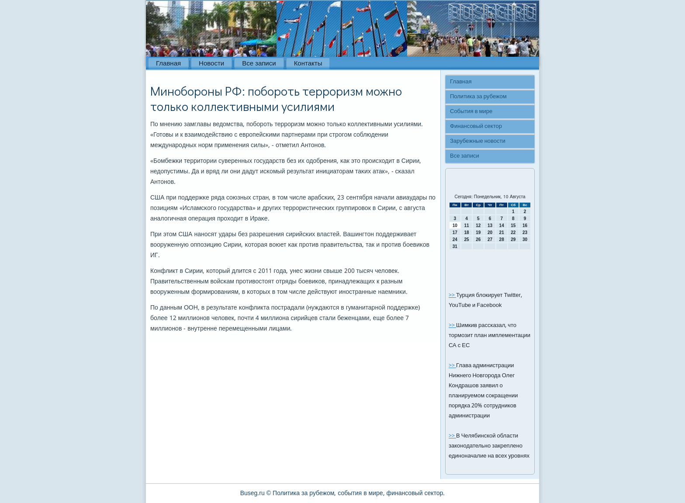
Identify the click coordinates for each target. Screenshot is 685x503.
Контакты (308, 63)
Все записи (259, 63)
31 (455, 246)
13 (490, 225)
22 (513, 232)
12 (478, 225)
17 (455, 232)
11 (466, 225)
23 (524, 232)
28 (501, 239)
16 (524, 225)
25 (466, 239)
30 (524, 239)
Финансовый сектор (476, 126)
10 (455, 225)
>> (452, 295)
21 (501, 232)
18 (466, 232)
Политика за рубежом (478, 97)
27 (490, 239)
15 (513, 225)
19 (478, 232)
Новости (211, 63)
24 (455, 239)
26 (478, 239)
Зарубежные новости (477, 141)
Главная (168, 63)
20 (490, 232)
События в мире (471, 112)
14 (501, 225)
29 (513, 239)
